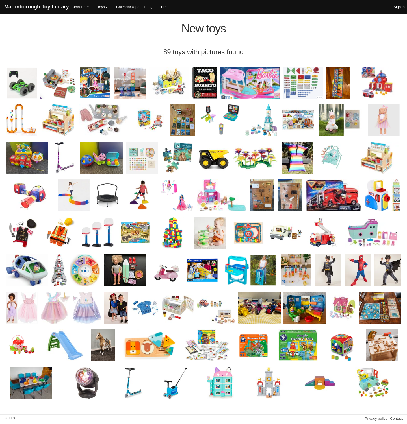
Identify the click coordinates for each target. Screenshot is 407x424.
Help (165, 7)
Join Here (81, 7)
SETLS (9, 418)
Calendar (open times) (134, 7)
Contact (396, 418)
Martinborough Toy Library (36, 7)
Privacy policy (376, 418)
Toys (102, 7)
